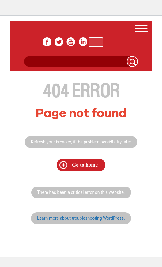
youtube (70, 41)
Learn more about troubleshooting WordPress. (81, 218)
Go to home (85, 164)
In (82, 41)
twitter (59, 41)
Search (132, 61)
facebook (47, 41)
